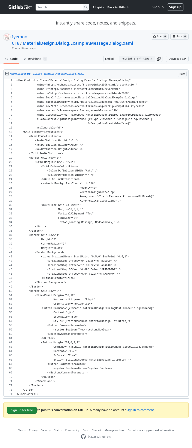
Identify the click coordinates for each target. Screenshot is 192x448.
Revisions (35, 59)
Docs (85, 430)
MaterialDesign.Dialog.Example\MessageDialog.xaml (78, 43)
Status (58, 430)
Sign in (158, 7)
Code (11, 59)
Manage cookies (114, 430)
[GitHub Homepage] (83, 436)
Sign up (175, 7)
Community (72, 430)
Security (46, 430)
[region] (96, 237)
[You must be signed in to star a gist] (160, 37)
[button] (158, 59)
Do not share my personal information (151, 430)
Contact (96, 430)
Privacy (33, 430)
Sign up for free (22, 410)
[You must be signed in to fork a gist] (179, 37)
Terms (22, 430)
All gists (98, 7)
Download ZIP (177, 59)
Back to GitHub (118, 7)
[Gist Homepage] (20, 7)
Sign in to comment (140, 410)
